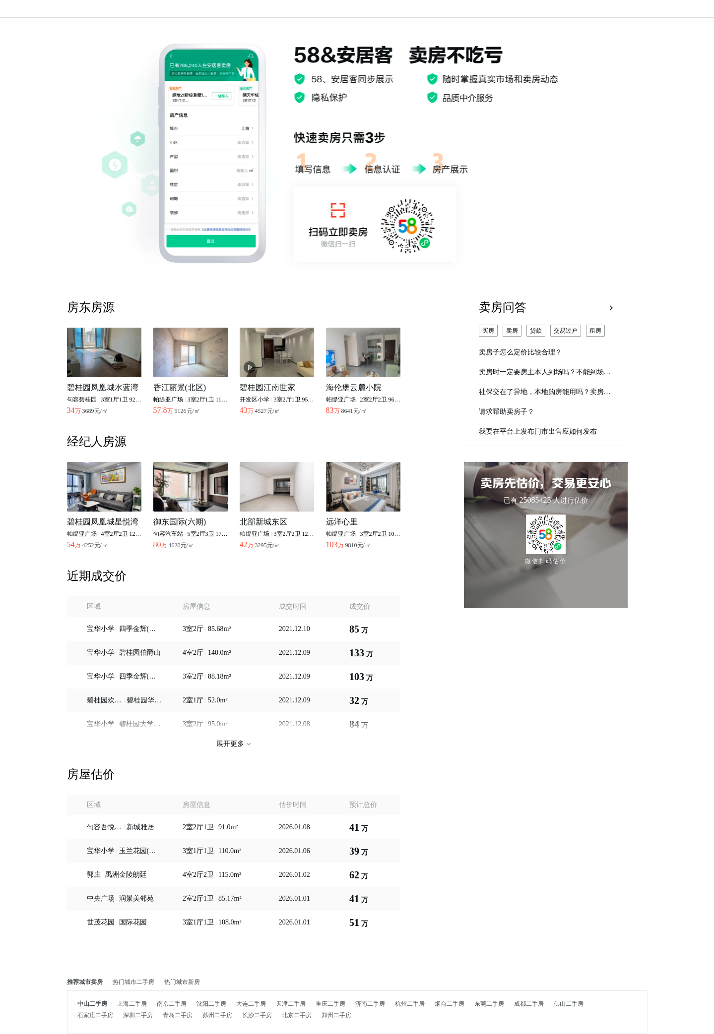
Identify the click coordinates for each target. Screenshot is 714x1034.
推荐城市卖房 (85, 982)
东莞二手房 (489, 1003)
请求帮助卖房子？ (506, 411)
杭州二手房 (410, 1003)
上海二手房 (132, 1003)
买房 (488, 330)
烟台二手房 (449, 1003)
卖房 (512, 330)
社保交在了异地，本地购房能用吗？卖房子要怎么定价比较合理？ (546, 392)
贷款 (536, 330)
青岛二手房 (178, 1015)
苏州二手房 (217, 1015)
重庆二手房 (330, 1003)
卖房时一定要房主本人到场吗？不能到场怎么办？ (546, 372)
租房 (595, 330)
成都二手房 (529, 1003)
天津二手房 (291, 1003)
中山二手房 (92, 1003)
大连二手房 (251, 1003)
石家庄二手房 (95, 1015)
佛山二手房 (569, 1003)
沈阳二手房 (211, 1003)
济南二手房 (370, 1003)
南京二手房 (172, 1003)
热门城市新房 (182, 982)
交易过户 (566, 330)
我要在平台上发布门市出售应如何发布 (538, 431)
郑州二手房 (336, 1015)
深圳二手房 (138, 1015)
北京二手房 (297, 1015)
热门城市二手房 (133, 982)
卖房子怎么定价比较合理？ (520, 352)
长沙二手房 (257, 1015)
